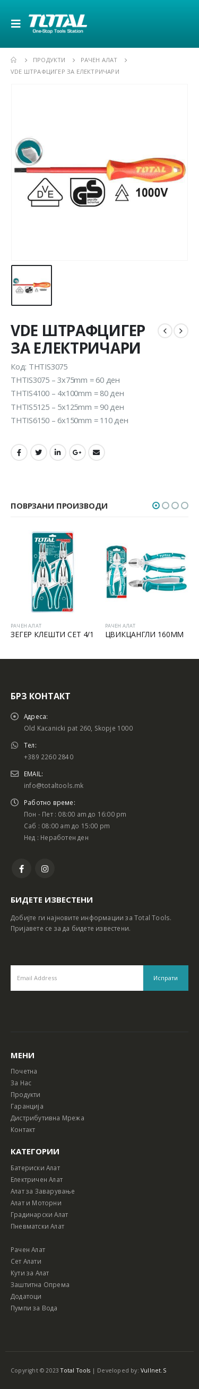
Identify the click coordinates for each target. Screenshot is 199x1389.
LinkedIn (57, 452)
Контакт (23, 1129)
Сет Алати (26, 1261)
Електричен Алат (37, 1179)
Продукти (26, 1094)
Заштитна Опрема (40, 1284)
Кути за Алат (30, 1272)
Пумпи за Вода (34, 1308)
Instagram (45, 868)
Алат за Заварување (43, 1191)
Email (96, 452)
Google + (77, 452)
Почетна (24, 1071)
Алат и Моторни (36, 1202)
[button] (156, 505)
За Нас (21, 1082)
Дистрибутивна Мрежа (47, 1117)
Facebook (19, 452)
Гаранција (27, 1106)
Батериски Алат (35, 1167)
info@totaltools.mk (54, 785)
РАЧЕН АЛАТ (26, 625)
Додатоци (26, 1296)
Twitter (38, 452)
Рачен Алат (28, 1249)
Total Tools (75, 1370)
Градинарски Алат (39, 1214)
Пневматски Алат (37, 1226)
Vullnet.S (153, 1370)
